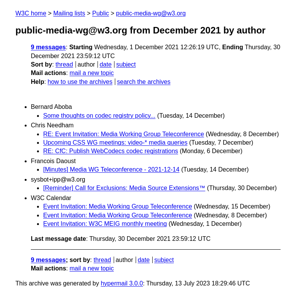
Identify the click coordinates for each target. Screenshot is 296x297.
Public (100, 13)
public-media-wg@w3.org (151, 13)
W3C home (30, 13)
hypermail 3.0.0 (122, 283)
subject (126, 64)
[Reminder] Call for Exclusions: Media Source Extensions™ (124, 188)
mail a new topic (91, 73)
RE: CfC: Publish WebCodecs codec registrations (110, 151)
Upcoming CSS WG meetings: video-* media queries (115, 142)
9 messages (48, 47)
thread (64, 64)
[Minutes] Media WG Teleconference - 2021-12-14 (111, 169)
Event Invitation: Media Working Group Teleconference (117, 206)
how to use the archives (80, 81)
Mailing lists (69, 13)
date (105, 64)
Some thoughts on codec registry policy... (99, 115)
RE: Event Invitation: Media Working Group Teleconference (123, 134)
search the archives (144, 81)
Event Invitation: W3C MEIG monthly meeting (105, 223)
